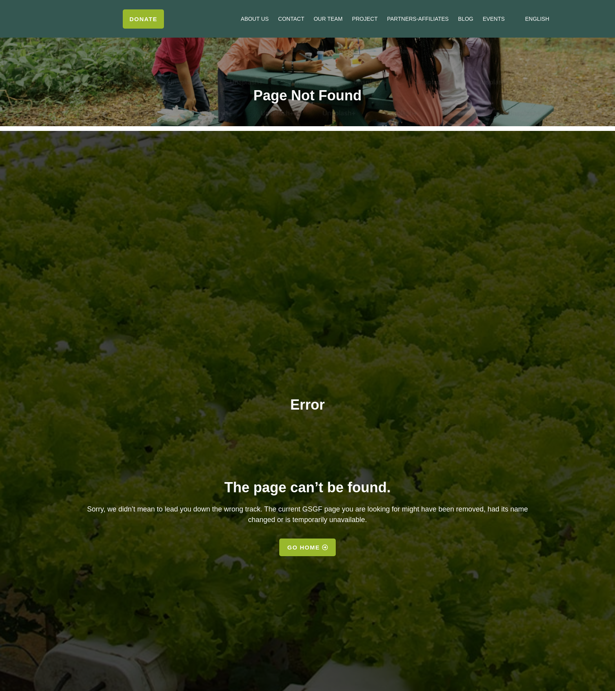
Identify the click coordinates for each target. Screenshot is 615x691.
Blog (465, 19)
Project (364, 19)
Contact (291, 19)
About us (255, 19)
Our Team (328, 19)
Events (494, 19)
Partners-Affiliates (418, 19)
